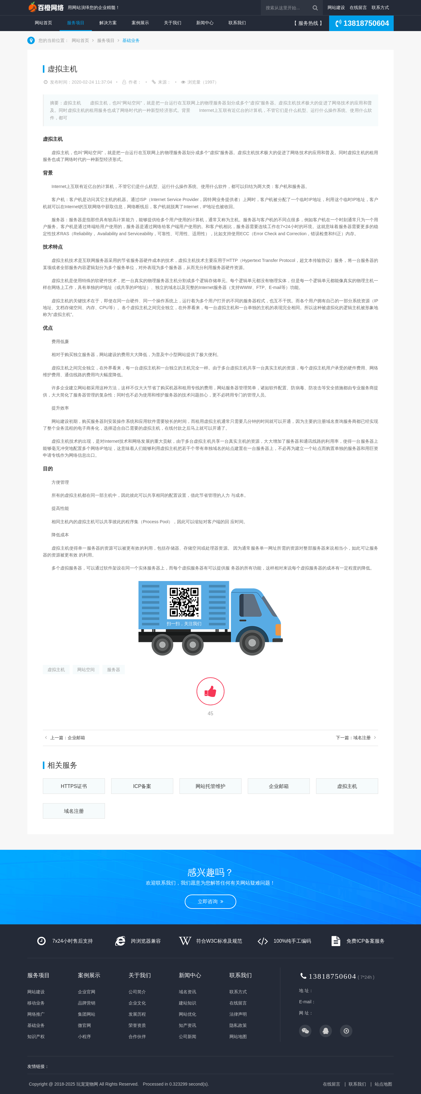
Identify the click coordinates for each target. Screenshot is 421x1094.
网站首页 (43, 22)
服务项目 (75, 22)
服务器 (113, 669)
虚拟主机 (56, 669)
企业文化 (137, 1002)
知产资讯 (187, 1025)
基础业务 (131, 40)
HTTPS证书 (74, 786)
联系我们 (237, 22)
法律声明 (238, 1014)
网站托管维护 (210, 786)
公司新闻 (187, 1036)
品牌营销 (86, 1002)
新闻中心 (205, 22)
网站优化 (187, 1014)
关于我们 (172, 22)
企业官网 (86, 991)
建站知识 (187, 1002)
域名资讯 (187, 991)
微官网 (84, 1025)
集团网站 (86, 1014)
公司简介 (137, 991)
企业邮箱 (279, 786)
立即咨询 (210, 901)
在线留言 (358, 7)
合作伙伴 (137, 1036)
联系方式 (380, 7)
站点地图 (383, 1084)
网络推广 (36, 1014)
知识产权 (36, 1036)
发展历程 (137, 1014)
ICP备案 (142, 786)
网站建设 (336, 7)
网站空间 (86, 669)
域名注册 (74, 811)
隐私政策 (238, 1025)
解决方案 (108, 22)
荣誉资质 (137, 1025)
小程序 (84, 1036)
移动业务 (36, 1002)
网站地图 (238, 1036)
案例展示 (140, 22)
